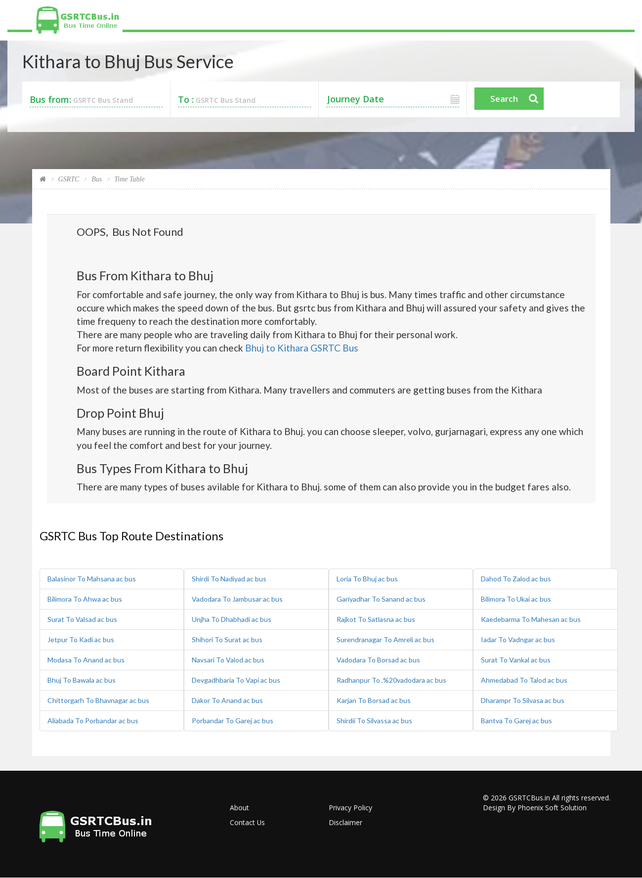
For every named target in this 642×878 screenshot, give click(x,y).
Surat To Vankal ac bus (516, 660)
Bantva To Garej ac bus (516, 720)
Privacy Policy (350, 807)
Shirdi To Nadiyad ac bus (229, 578)
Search (504, 98)
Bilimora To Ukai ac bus (516, 599)
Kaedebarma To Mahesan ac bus (531, 619)
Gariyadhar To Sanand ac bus (381, 599)
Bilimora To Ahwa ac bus (84, 599)
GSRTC (69, 179)
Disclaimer (345, 822)
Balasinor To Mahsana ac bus (91, 578)
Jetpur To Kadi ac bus (80, 639)
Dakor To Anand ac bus (227, 700)
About (239, 807)
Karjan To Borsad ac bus (374, 700)
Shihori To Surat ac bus (227, 639)
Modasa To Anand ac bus (86, 660)
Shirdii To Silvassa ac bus (374, 720)
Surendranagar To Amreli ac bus (385, 639)
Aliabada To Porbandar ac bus (92, 720)
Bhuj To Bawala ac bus (81, 680)
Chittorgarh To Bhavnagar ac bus (98, 700)
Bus (96, 179)
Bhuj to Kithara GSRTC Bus (301, 347)
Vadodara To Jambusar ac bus (237, 599)
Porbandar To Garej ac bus (232, 720)
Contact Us (247, 822)
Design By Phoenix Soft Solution (535, 807)
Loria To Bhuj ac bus (367, 578)
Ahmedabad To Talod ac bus (524, 680)
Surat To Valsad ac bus (82, 619)
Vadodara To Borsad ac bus (378, 660)
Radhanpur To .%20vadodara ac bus (391, 680)
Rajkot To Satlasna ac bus (376, 619)
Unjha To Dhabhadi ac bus (231, 619)
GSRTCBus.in (529, 797)
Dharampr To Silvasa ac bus (522, 700)
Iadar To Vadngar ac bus (518, 639)
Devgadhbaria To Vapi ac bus (236, 680)
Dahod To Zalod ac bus (516, 578)
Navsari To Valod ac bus (228, 660)
